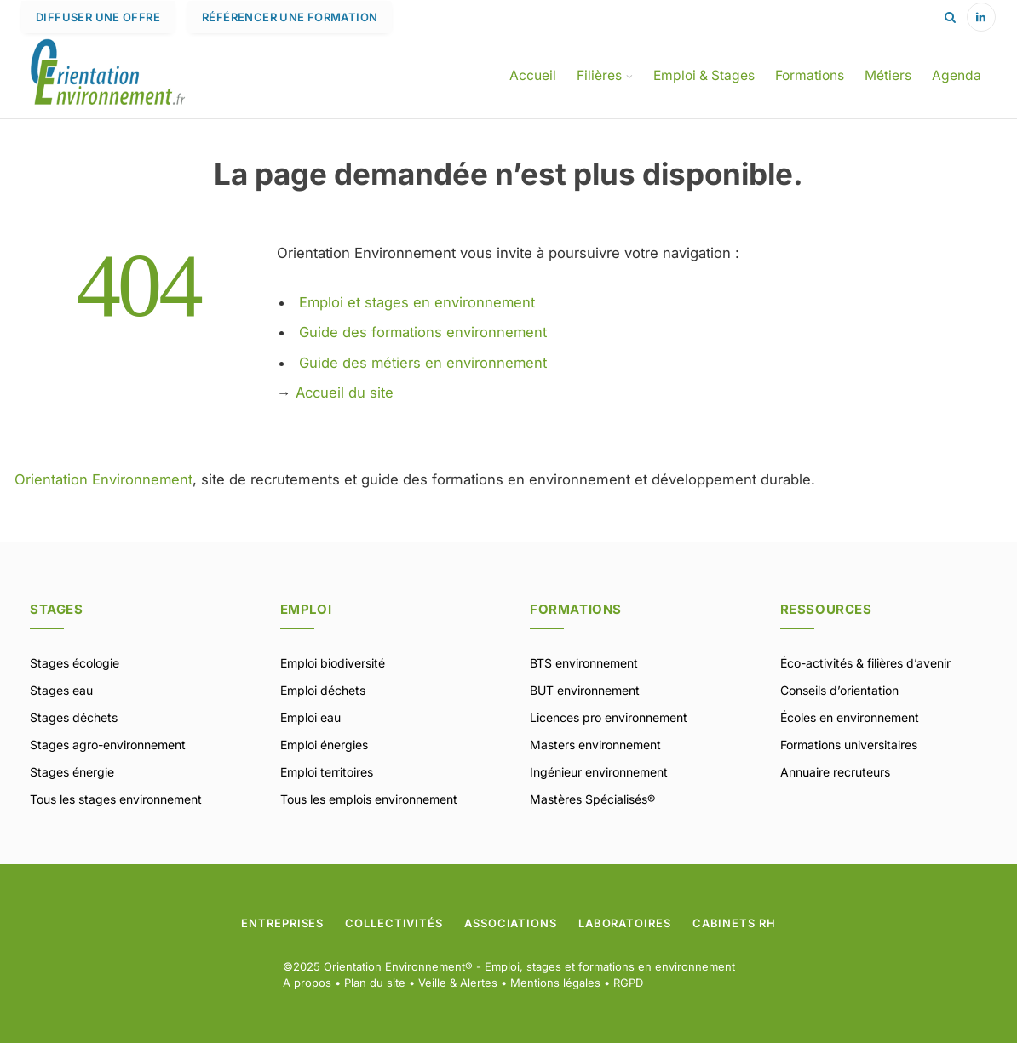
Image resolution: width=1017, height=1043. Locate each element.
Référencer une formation (289, 17)
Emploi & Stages (704, 75)
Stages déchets (74, 717)
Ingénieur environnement (599, 772)
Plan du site (374, 982)
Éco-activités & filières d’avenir (865, 663)
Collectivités (394, 923)
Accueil (532, 75)
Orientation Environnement (103, 479)
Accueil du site (345, 392)
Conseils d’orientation (839, 690)
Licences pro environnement (608, 717)
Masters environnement (595, 744)
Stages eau (61, 690)
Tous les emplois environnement (368, 799)
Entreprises (282, 923)
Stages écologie (74, 663)
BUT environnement (585, 690)
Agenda (956, 75)
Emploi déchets (322, 690)
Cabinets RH (734, 923)
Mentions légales (555, 982)
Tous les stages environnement (116, 799)
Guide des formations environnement (424, 332)
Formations (809, 75)
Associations (510, 923)
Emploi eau (310, 717)
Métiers (888, 75)
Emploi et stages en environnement (418, 302)
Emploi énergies (324, 744)
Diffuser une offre (98, 17)
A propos (307, 982)
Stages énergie (72, 772)
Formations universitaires (848, 744)
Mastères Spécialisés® (592, 799)
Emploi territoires (326, 772)
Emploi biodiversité (332, 663)
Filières (599, 75)
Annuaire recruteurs (835, 772)
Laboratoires (624, 923)
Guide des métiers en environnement (424, 362)
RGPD (628, 982)
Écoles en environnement (849, 717)
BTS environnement (584, 663)
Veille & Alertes (457, 982)
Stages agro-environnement (108, 744)
